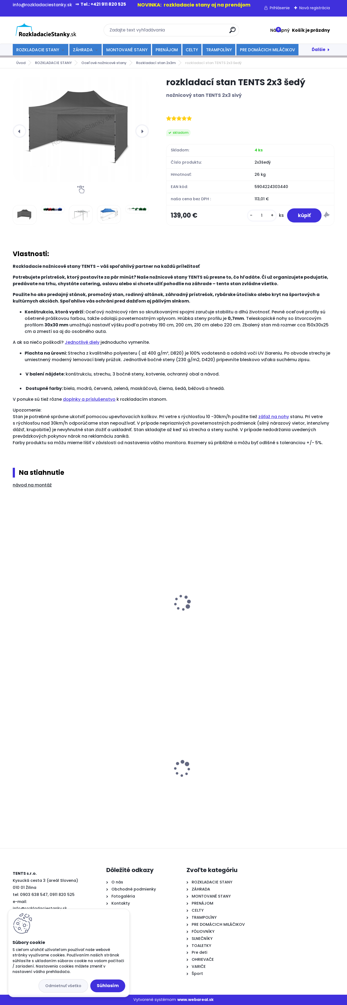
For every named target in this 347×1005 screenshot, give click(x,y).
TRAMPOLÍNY (219, 50)
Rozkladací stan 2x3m (156, 62)
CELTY (192, 50)
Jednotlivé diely (82, 342)
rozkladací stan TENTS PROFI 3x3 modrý (132, 770)
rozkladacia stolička (38, 610)
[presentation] (19, 131)
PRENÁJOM (167, 50)
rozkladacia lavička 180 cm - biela (291, 759)
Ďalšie (318, 49)
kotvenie (107, 606)
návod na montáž (32, 485)
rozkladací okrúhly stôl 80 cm (47, 760)
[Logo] (46, 30)
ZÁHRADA (83, 50)
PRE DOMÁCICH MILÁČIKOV (267, 50)
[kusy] (262, 215)
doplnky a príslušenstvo (89, 399)
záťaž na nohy (273, 417)
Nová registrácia (314, 8)
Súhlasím (108, 985)
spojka (268, 606)
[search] (232, 32)
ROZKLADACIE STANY (37, 50)
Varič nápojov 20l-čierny (205, 770)
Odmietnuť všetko (63, 985)
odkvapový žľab (196, 606)
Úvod (20, 62)
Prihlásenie (280, 8)
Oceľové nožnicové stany (104, 62)
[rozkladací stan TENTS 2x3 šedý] (81, 129)
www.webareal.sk (195, 999)
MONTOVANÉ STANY (126, 50)
